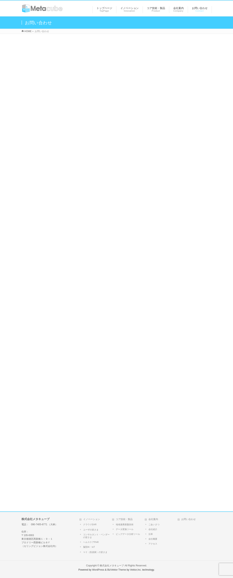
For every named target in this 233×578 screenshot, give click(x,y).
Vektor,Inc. (136, 569)
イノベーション (91, 519)
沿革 (150, 534)
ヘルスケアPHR (91, 542)
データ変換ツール (124, 529)
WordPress (98, 569)
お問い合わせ (188, 519)
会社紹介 (152, 529)
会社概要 (152, 539)
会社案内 (153, 519)
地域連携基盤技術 (124, 524)
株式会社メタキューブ (112, 565)
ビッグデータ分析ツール (128, 534)
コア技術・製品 (124, 519)
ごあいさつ (153, 524)
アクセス (152, 544)
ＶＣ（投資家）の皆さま (95, 552)
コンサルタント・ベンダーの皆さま (96, 535)
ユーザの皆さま (91, 529)
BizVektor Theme (116, 569)
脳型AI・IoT (89, 547)
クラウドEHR (90, 524)
